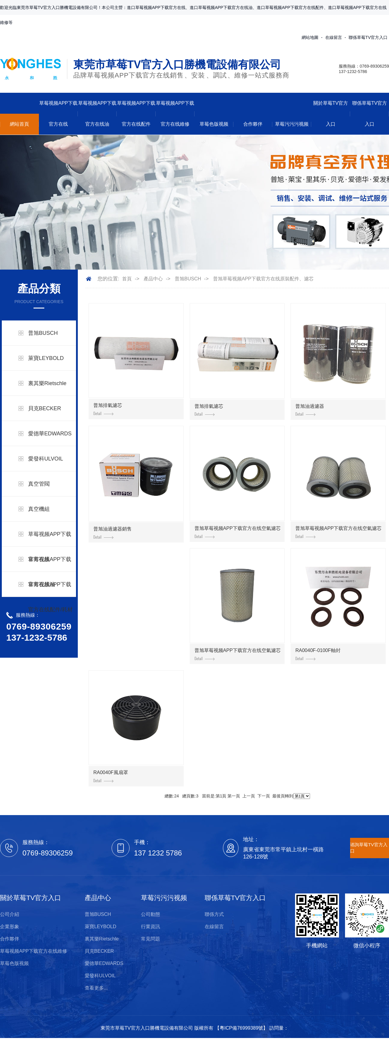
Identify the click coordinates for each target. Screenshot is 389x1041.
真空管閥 (39, 484)
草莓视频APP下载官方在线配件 (136, 114)
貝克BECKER (44, 408)
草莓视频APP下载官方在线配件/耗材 (50, 597)
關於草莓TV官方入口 (330, 114)
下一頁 (263, 796)
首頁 (127, 278)
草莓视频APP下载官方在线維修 (175, 114)
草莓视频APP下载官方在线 (58, 114)
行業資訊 (150, 926)
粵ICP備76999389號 (241, 1028)
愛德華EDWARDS (50, 434)
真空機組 (39, 509)
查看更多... (96, 987)
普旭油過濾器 (309, 410)
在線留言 (333, 37)
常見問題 (150, 938)
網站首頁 (19, 124)
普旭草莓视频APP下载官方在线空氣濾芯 (237, 532)
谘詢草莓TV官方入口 (369, 847)
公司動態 (150, 914)
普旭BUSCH (43, 333)
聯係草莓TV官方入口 (368, 37)
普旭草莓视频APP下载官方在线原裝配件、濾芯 (263, 278)
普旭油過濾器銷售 (112, 532)
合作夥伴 (252, 124)
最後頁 (278, 796)
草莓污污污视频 (292, 124)
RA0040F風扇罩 (110, 776)
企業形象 (9, 926)
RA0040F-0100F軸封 (317, 654)
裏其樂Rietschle (47, 383)
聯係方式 (214, 914)
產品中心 (153, 278)
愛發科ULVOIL (45, 459)
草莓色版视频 (214, 124)
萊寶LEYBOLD (46, 358)
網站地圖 (310, 37)
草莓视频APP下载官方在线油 (97, 114)
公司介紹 (9, 914)
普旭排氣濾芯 (107, 409)
